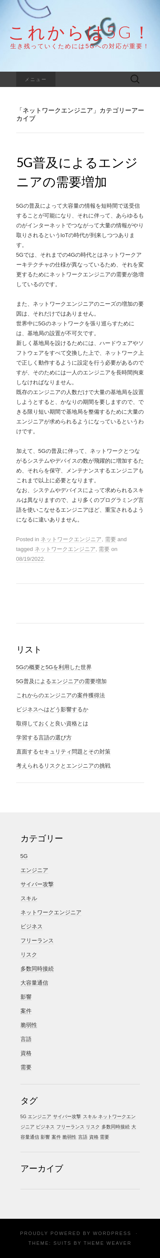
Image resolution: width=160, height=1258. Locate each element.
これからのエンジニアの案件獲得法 (60, 695)
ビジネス (31, 926)
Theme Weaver (107, 1243)
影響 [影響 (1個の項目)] (45, 1136)
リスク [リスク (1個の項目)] (93, 1126)
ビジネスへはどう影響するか (52, 709)
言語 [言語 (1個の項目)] (82, 1136)
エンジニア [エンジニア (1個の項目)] (39, 1116)
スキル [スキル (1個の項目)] (90, 1116)
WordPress (112, 1233)
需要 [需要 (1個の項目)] (104, 1136)
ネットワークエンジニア (71, 539)
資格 (26, 1053)
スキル (28, 898)
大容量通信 (34, 983)
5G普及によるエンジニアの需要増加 (61, 681)
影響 (26, 997)
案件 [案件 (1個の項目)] (56, 1136)
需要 (110, 539)
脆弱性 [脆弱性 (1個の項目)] (69, 1136)
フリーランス (37, 940)
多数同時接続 (37, 968)
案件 (26, 1011)
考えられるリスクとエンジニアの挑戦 (63, 765)
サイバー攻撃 (37, 884)
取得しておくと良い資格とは (52, 723)
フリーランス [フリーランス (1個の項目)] (70, 1126)
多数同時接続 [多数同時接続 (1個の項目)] (116, 1126)
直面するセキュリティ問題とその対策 (63, 751)
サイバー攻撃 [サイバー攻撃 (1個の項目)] (67, 1116)
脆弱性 (28, 1025)
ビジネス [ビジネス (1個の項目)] (45, 1126)
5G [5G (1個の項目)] (23, 1116)
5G (24, 856)
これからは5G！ (80, 32)
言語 (26, 1039)
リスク (28, 954)
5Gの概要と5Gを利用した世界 (54, 667)
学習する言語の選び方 (44, 737)
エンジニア (34, 870)
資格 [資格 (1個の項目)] (94, 1136)
